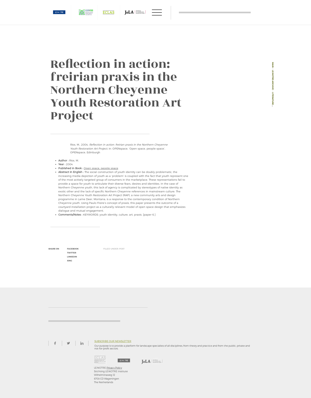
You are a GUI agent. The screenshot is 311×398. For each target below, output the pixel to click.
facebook (73, 248)
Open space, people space (101, 168)
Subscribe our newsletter (112, 341)
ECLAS (108, 12)
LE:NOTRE (59, 12)
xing (69, 260)
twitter (71, 252)
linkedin (72, 256)
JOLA (135, 12)
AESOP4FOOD (86, 12)
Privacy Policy (114, 367)
